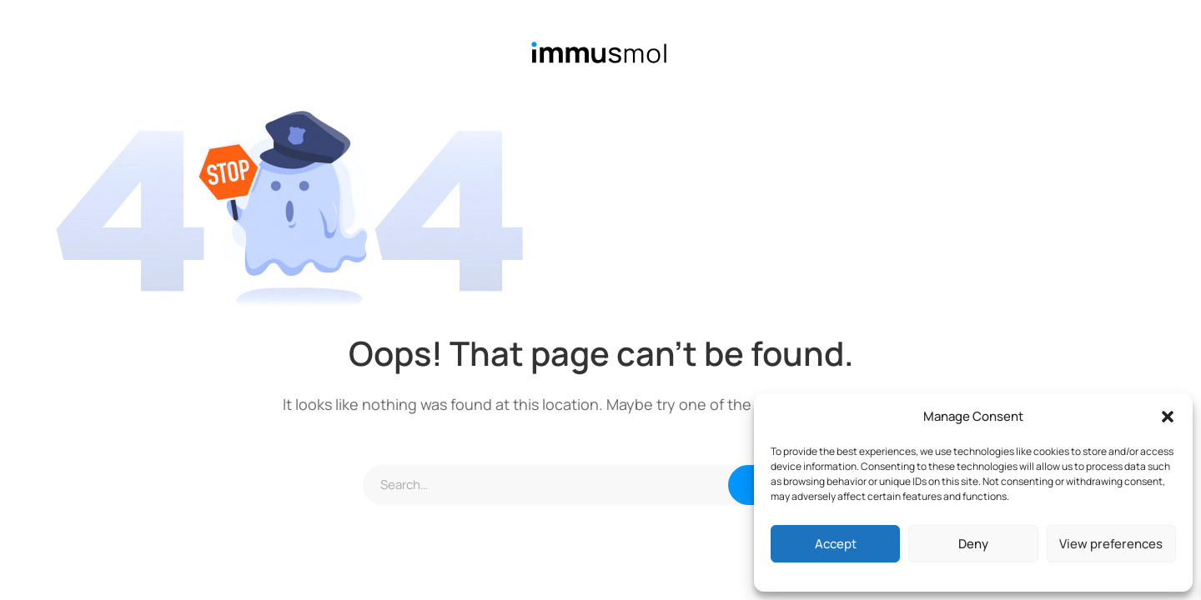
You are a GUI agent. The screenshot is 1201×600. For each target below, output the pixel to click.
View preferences (1111, 543)
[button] (1167, 416)
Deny (973, 543)
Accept (836, 543)
